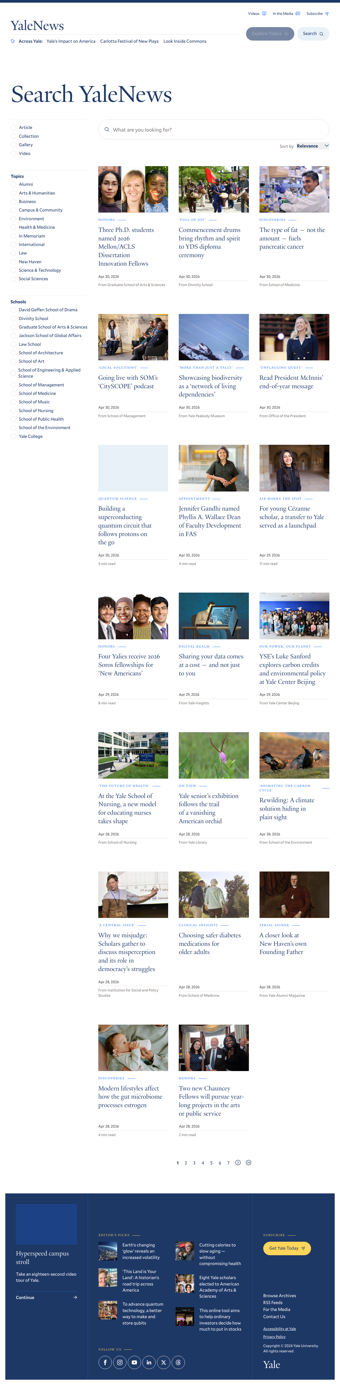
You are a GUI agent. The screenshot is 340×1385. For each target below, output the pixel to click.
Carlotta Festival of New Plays (129, 41)
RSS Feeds (273, 1302)
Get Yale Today (287, 1248)
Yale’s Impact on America (70, 41)
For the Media (276, 1309)
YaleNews (37, 27)
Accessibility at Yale (279, 1328)
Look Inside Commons (184, 41)
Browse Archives (279, 1295)
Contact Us (274, 1316)
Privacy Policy (274, 1336)
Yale (271, 1366)
